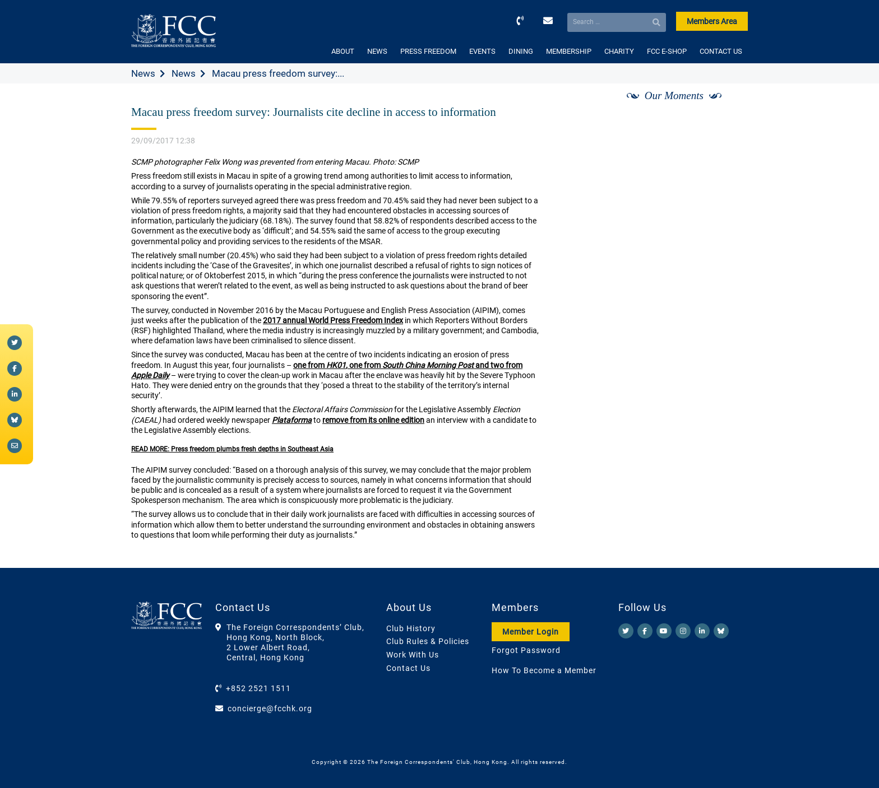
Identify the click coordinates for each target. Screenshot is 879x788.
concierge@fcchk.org (270, 708)
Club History (411, 628)
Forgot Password (526, 650)
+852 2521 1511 (258, 688)
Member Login (530, 631)
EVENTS (482, 51)
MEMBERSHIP (568, 51)
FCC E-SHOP (667, 51)
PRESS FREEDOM (428, 51)
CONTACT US (721, 51)
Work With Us (412, 654)
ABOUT (342, 51)
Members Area (712, 21)
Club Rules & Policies (427, 641)
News (143, 73)
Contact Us (408, 668)
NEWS (377, 51)
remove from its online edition (373, 420)
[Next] (727, 108)
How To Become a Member (544, 670)
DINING (520, 51)
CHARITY (619, 51)
